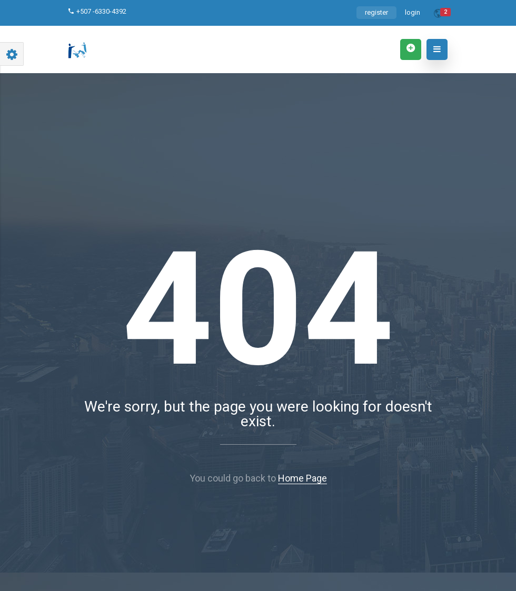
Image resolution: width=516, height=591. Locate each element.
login (412, 12)
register (376, 12)
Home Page (302, 478)
